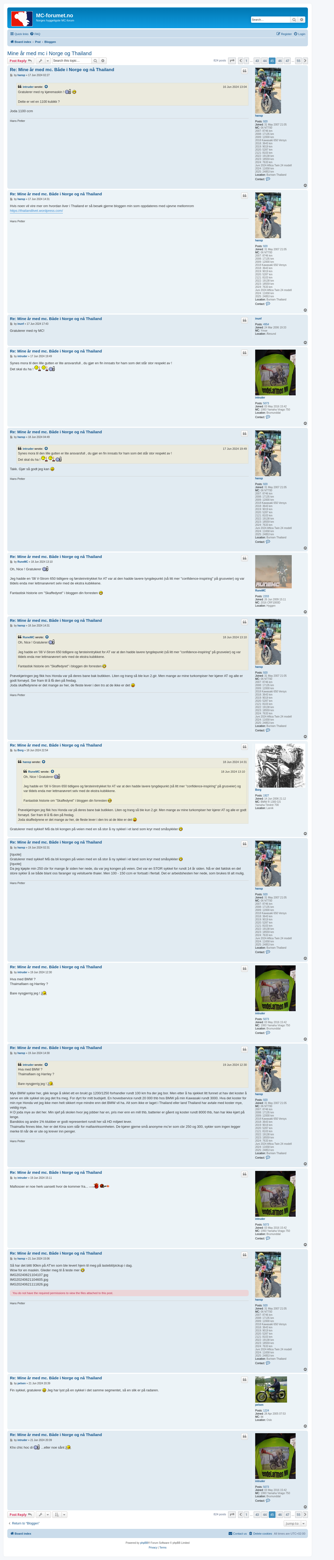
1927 (266, 795)
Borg (258, 789)
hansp (259, 115)
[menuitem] (35, 34)
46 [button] (280, 60)
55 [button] (298, 60)
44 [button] (264, 60)
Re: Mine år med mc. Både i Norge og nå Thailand (62, 69)
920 (265, 121)
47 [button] (287, 60)
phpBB (144, 1542)
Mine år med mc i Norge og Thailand (49, 53)
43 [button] (257, 60)
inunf (258, 318)
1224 (266, 1410)
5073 (266, 403)
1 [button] (246, 60)
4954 (266, 324)
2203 (266, 596)
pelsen (259, 1404)
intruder (28, 86)
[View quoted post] (46, 86)
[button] (232, 61)
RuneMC (260, 590)
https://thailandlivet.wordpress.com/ (36, 211)
